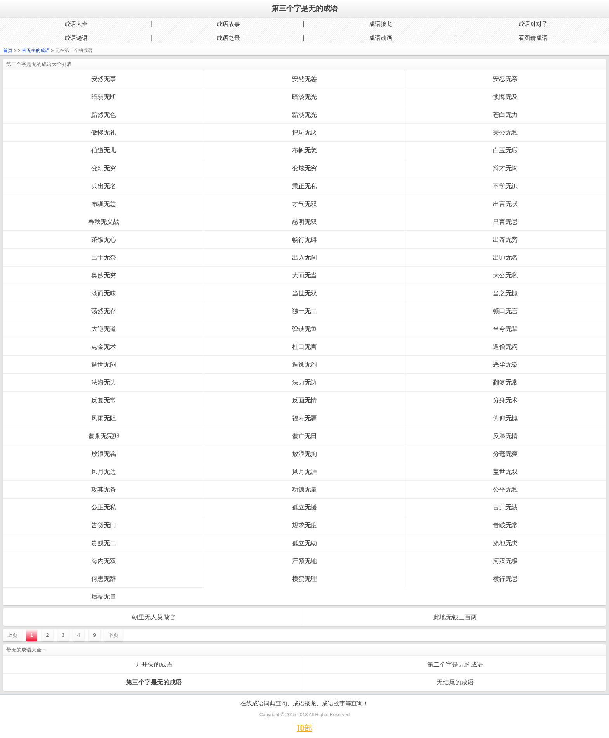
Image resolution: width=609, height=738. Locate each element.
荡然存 (103, 311)
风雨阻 (103, 418)
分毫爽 (505, 453)
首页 (7, 50)
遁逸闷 (304, 364)
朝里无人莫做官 (154, 617)
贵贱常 (505, 525)
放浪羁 (103, 453)
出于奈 (103, 257)
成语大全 (76, 24)
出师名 (505, 257)
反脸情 (505, 436)
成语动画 (380, 38)
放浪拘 (304, 453)
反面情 (304, 400)
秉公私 (505, 132)
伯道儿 (103, 150)
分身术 (505, 400)
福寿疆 (304, 418)
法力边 (304, 382)
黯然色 (103, 114)
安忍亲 (505, 79)
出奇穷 (505, 239)
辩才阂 (505, 168)
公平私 (505, 489)
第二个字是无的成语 (455, 664)
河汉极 (505, 561)
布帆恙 (304, 150)
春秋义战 (103, 221)
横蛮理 (304, 578)
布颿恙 (103, 204)
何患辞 (103, 578)
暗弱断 (103, 97)
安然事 (103, 79)
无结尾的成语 (455, 682)
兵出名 (103, 186)
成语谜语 (76, 38)
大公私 (505, 275)
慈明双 (304, 221)
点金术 (103, 346)
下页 (113, 635)
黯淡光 (304, 114)
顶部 (304, 728)
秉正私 (304, 186)
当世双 (304, 293)
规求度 (304, 525)
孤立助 (304, 543)
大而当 (304, 275)
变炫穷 (304, 168)
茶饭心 (103, 239)
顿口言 (505, 311)
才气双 (304, 204)
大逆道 (103, 329)
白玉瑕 (505, 150)
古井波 (505, 507)
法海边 (103, 382)
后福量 (103, 596)
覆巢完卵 (103, 436)
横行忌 (505, 578)
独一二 (304, 311)
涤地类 (505, 543)
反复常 (103, 400)
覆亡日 (304, 436)
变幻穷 (103, 168)
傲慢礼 (103, 132)
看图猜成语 (533, 38)
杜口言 (304, 346)
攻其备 (103, 489)
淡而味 (103, 293)
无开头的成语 (153, 664)
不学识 (505, 186)
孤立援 (304, 507)
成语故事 (228, 24)
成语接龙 (380, 24)
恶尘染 (505, 364)
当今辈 (505, 329)
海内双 (103, 561)
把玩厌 (304, 132)
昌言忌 (505, 221)
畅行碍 (304, 239)
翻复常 (505, 382)
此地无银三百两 (455, 617)
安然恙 (304, 79)
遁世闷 (103, 364)
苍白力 (505, 114)
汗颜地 (304, 561)
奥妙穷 (103, 275)
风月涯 (304, 471)
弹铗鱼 (304, 329)
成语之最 (228, 38)
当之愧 (505, 293)
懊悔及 (505, 97)
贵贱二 (103, 543)
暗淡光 (304, 97)
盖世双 (505, 471)
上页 (12, 635)
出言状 (505, 204)
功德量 (304, 489)
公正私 (103, 507)
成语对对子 (533, 24)
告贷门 (103, 525)
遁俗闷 (505, 346)
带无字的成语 (36, 50)
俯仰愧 (505, 418)
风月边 (103, 471)
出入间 (304, 257)
